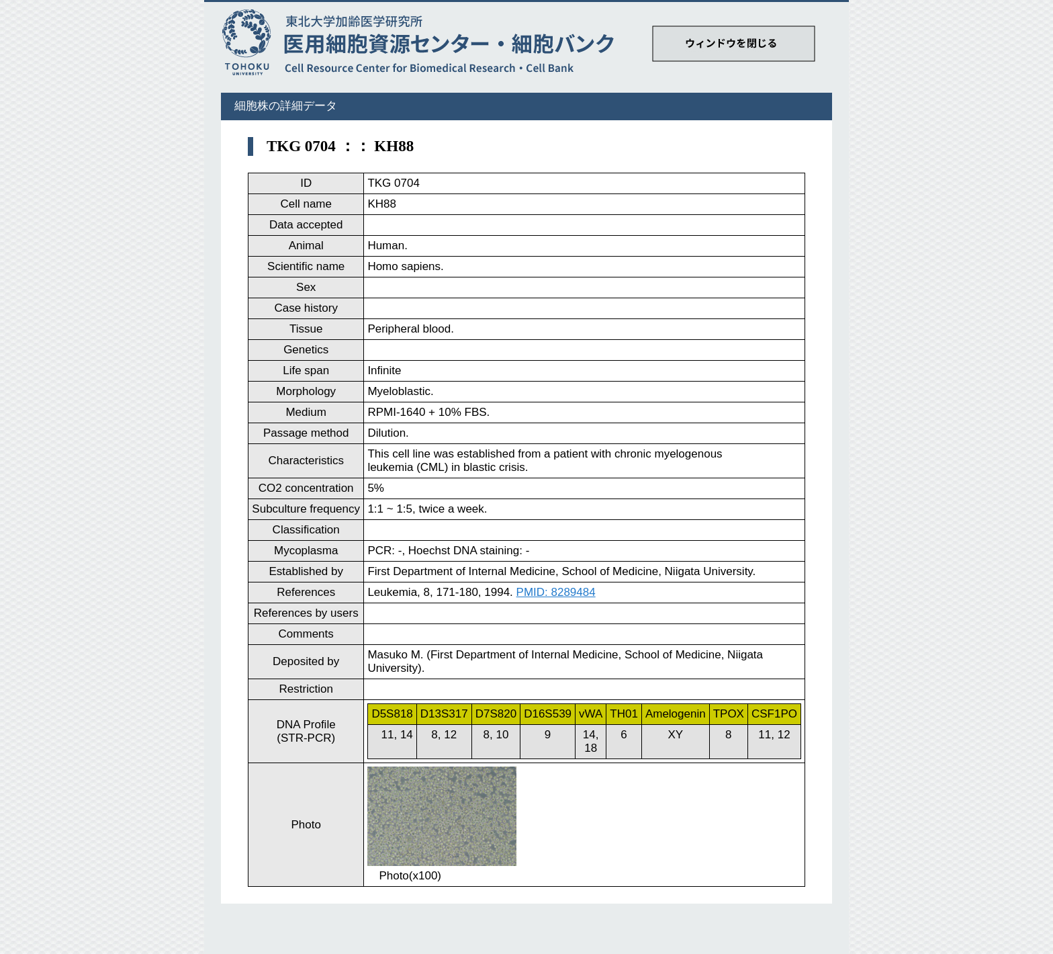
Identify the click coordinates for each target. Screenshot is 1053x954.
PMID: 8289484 (556, 592)
